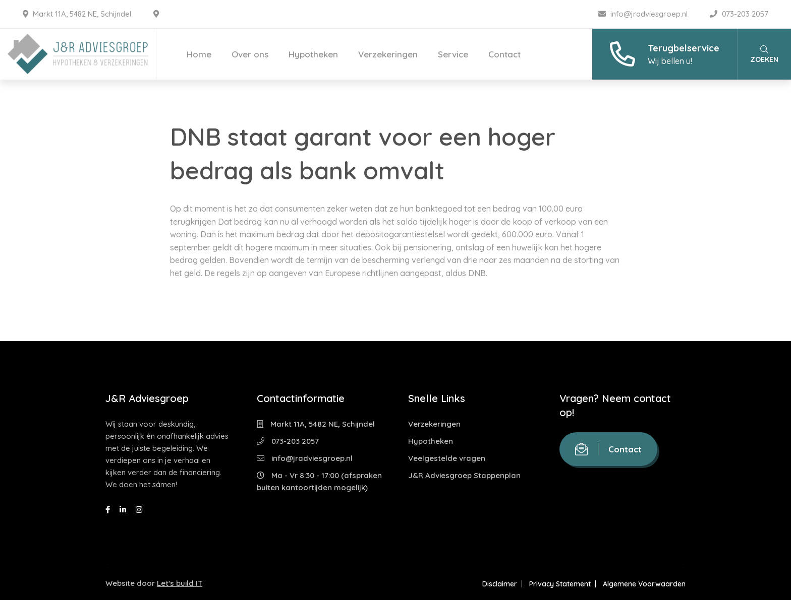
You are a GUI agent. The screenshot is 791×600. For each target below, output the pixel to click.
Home (199, 54)
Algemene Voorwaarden (644, 583)
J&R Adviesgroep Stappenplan (464, 475)
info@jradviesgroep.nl (644, 14)
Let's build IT (179, 583)
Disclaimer (499, 583)
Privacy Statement (560, 583)
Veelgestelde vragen (446, 458)
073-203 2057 (739, 14)
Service (453, 54)
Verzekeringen (388, 54)
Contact (504, 54)
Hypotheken (313, 54)
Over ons (250, 54)
